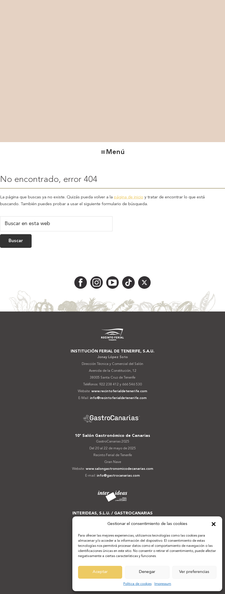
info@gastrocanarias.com (118, 475)
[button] (213, 524)
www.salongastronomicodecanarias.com (119, 469)
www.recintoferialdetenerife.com (119, 391)
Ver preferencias (194, 572)
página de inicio (128, 197)
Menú (115, 152)
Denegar (147, 572)
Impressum (162, 584)
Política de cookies (137, 584)
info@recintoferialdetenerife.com (118, 398)
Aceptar (100, 572)
